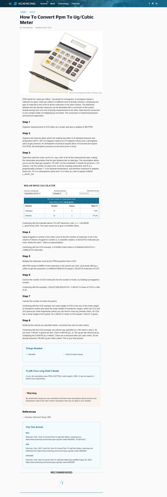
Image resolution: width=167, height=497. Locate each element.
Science (43, 3)
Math (52, 3)
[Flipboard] (152, 3)
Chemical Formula (93, 191)
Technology (63, 3)
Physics (32, 12)
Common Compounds (31, 191)
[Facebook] (149, 3)
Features (76, 3)
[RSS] (156, 3)
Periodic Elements (60, 191)
